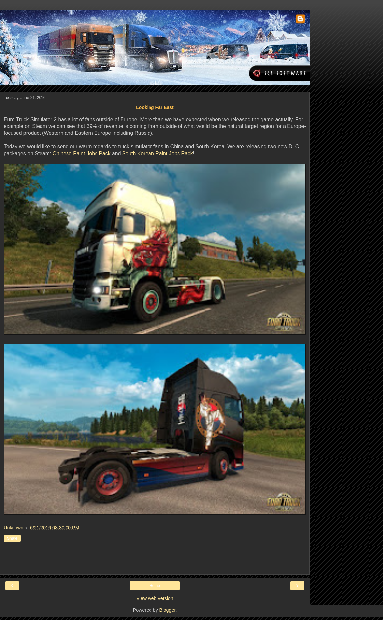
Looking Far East (155, 107)
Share (12, 538)
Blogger (167, 610)
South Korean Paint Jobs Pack (157, 153)
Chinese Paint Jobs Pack (82, 153)
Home (155, 585)
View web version (154, 598)
